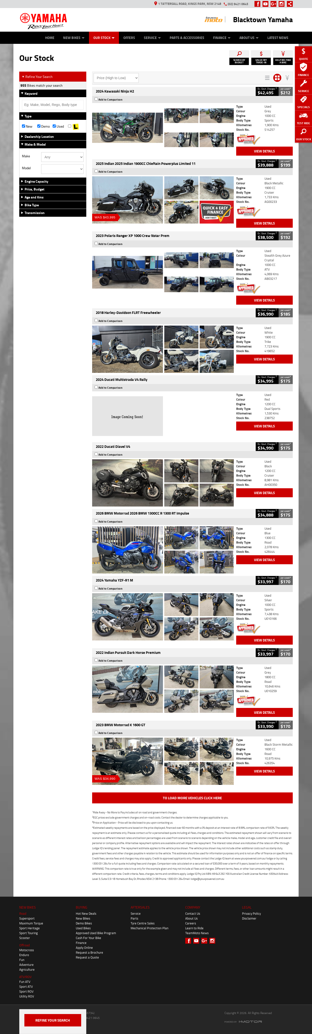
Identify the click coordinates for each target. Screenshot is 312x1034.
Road (22, 913)
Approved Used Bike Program (96, 933)
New (27, 126)
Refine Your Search (37, 76)
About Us (249, 37)
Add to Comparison (110, 100)
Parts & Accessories (187, 37)
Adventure (26, 964)
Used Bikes (83, 928)
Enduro (24, 954)
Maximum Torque (31, 923)
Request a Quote (87, 957)
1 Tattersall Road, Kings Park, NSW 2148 (187, 3)
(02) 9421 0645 (238, 3)
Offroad (24, 945)
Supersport (27, 918)
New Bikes (74, 37)
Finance (222, 37)
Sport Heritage (29, 928)
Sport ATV (26, 986)
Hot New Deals (86, 913)
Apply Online (84, 947)
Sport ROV (26, 991)
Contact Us (192, 913)
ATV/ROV (25, 976)
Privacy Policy (251, 913)
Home (49, 37)
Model (26, 168)
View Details (264, 151)
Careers (190, 923)
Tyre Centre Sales (143, 923)
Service (152, 37)
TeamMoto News (197, 933)
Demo (43, 126)
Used (58, 126)
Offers (129, 37)
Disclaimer (249, 918)
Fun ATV (24, 981)
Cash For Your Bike (88, 937)
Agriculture (27, 969)
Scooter (24, 937)
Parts (134, 918)
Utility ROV (26, 996)
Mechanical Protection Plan (149, 928)
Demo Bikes (84, 923)
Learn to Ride (194, 928)
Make (26, 156)
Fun (21, 959)
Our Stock (104, 37)
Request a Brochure (89, 952)
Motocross (26, 950)
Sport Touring (28, 933)
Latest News (277, 37)
